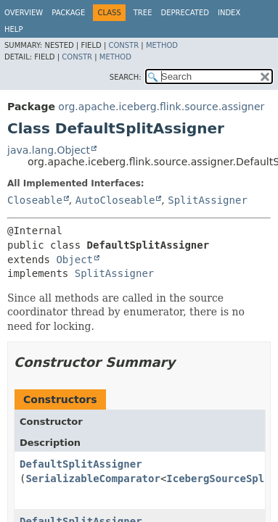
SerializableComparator (92, 478)
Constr (123, 45)
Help (13, 29)
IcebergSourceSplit (221, 478)
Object (74, 259)
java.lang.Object (48, 150)
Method (162, 45)
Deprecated (184, 13)
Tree (143, 13)
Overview (23, 13)
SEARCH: (126, 77)
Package (68, 13)
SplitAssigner (208, 200)
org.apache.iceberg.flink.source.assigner (161, 106)
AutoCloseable (115, 200)
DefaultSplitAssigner (81, 464)
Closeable (34, 200)
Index (229, 13)
